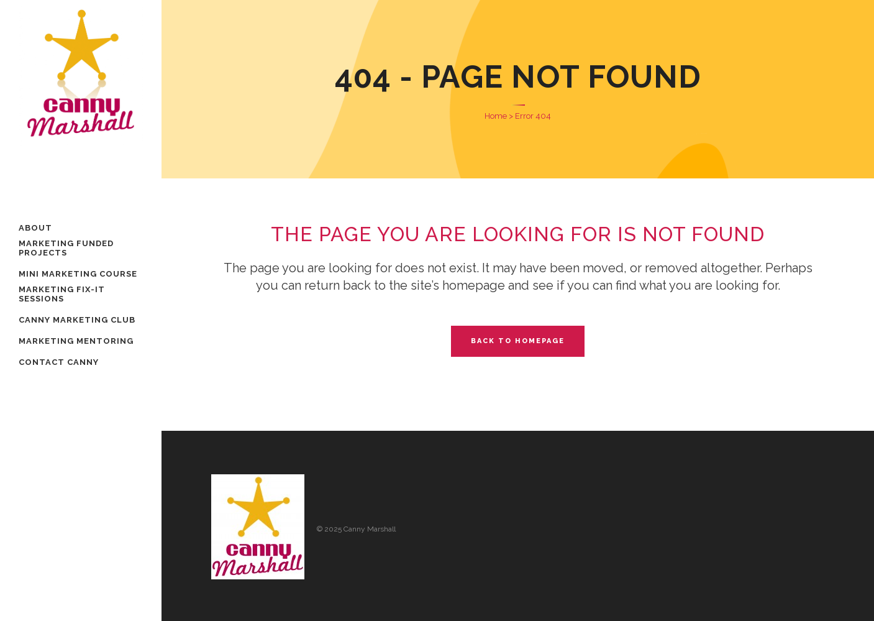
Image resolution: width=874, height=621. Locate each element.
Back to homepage (518, 341)
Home (496, 116)
